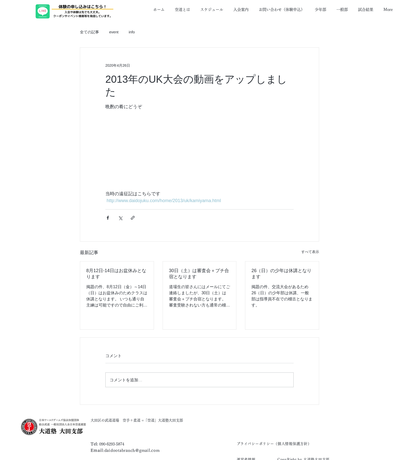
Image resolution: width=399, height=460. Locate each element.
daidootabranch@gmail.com (132, 450)
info (132, 32)
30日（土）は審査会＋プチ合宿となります (199, 273)
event (114, 32)
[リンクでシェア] (132, 217)
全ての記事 (89, 32)
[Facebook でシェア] (107, 217)
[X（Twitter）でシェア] (120, 217)
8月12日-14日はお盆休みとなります (116, 273)
